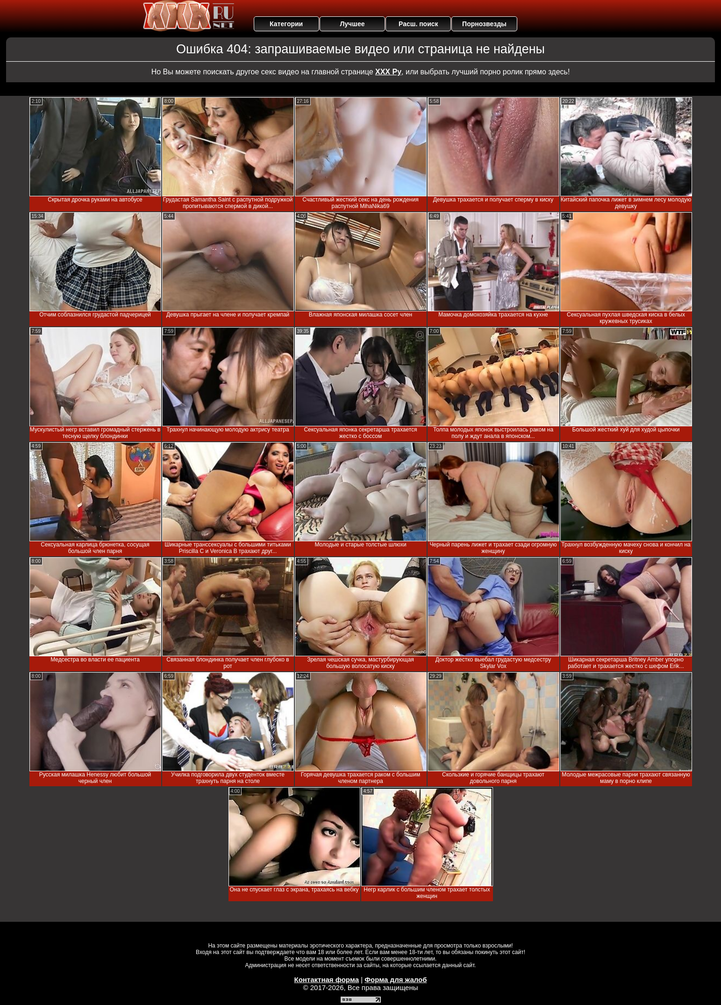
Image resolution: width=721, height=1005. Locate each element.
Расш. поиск (418, 24)
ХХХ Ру (388, 72)
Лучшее (352, 24)
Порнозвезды (484, 24)
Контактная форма (326, 979)
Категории (286, 24)
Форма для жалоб (395, 979)
